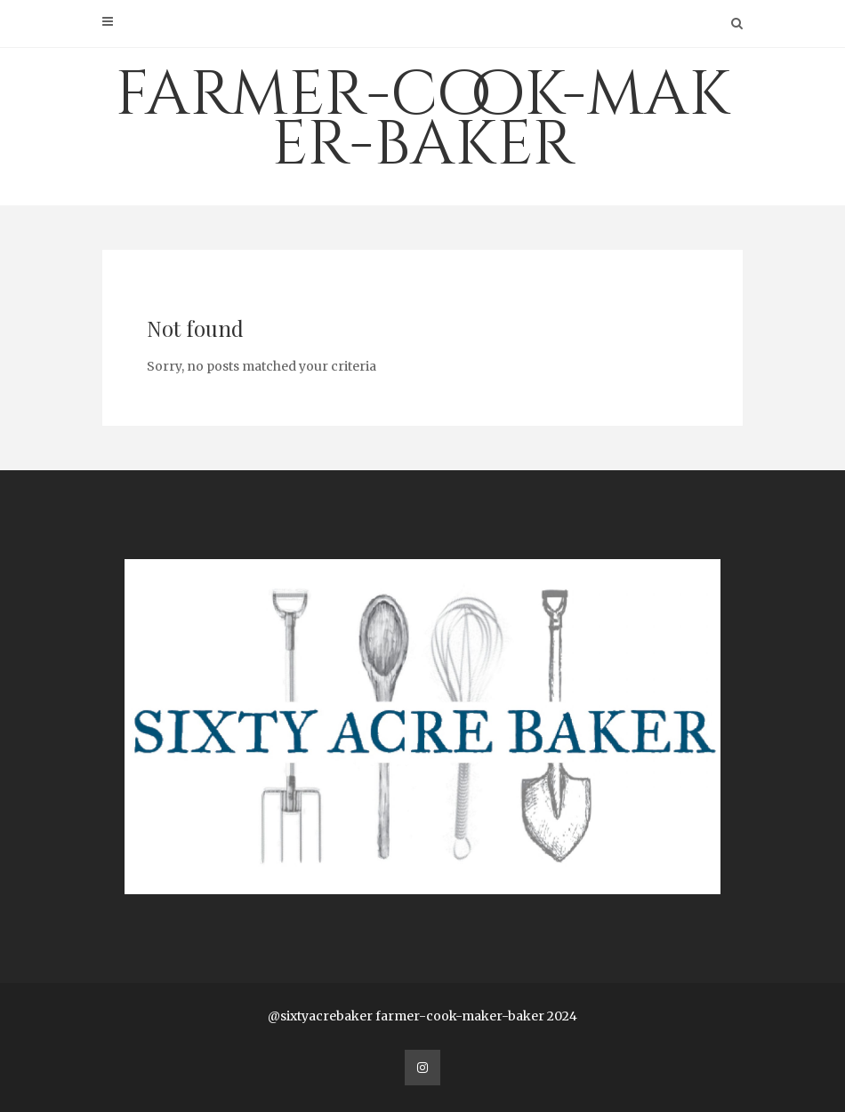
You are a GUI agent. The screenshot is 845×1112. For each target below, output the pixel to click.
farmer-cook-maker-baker (422, 120)
